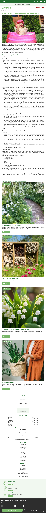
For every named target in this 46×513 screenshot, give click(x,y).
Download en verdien (12, 488)
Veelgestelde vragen (23, 476)
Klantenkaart (23, 468)
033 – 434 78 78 (23, 403)
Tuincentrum (23, 467)
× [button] (44, 499)
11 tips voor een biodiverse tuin (10, 278)
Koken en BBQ (23, 453)
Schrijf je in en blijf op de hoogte (15, 494)
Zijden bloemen (23, 457)
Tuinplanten (23, 447)
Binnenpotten (23, 455)
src (34, 1)
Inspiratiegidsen (23, 471)
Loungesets (23, 451)
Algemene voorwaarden (23, 473)
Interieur (23, 445)
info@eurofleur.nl (23, 405)
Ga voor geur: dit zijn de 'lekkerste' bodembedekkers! (15, 329)
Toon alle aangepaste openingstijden (23, 439)
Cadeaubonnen (23, 460)
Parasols (23, 452)
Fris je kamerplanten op (8, 382)
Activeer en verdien (12, 483)
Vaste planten (23, 448)
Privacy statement (23, 474)
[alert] (23, 505)
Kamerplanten (23, 444)
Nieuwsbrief (23, 469)
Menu (3, 1)
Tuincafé (23, 472)
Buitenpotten (23, 456)
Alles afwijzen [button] (34, 510)
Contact (23, 465)
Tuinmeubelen (23, 449)
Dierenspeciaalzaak (23, 459)
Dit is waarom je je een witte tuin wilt (11, 225)
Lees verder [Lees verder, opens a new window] (31, 504)
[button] (23, 508)
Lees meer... (5, 231)
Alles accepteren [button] (12, 510)
